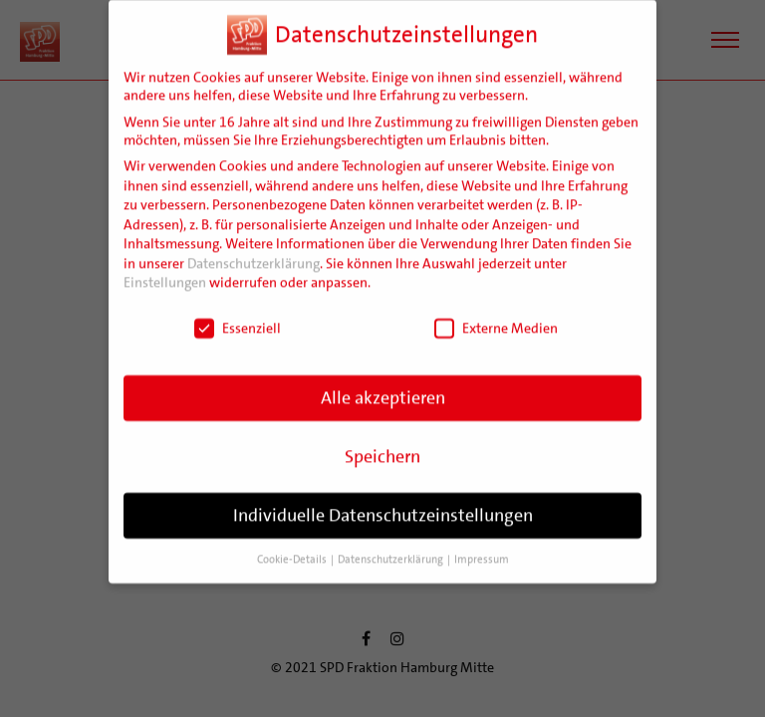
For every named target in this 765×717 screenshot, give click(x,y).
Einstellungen (165, 268)
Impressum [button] (481, 544)
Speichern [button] (382, 442)
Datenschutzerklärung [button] (391, 544)
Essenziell (237, 314)
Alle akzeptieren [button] (383, 383)
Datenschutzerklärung (253, 249)
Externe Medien (496, 314)
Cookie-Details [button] (293, 544)
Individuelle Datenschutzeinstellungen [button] (383, 501)
